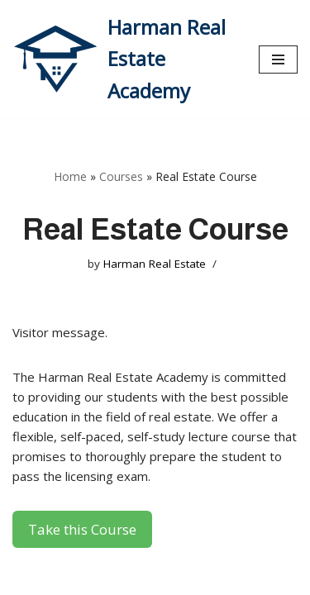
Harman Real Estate (154, 263)
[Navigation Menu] (278, 59)
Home (70, 176)
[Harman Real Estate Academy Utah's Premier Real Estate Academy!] (123, 59)
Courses (121, 176)
